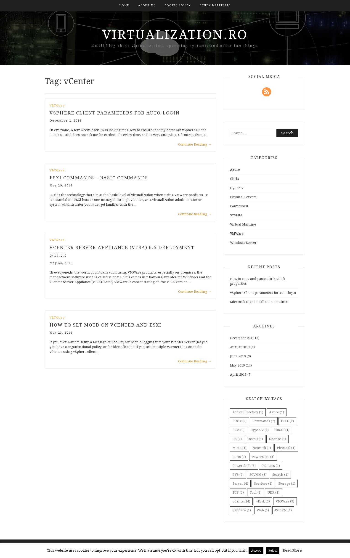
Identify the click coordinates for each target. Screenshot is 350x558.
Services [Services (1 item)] (263, 483)
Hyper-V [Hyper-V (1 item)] (259, 430)
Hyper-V (236, 188)
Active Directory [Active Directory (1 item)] (248, 412)
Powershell (239, 206)
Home (124, 5)
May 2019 (237, 365)
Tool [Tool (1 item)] (256, 492)
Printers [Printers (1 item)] (271, 466)
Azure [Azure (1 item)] (276, 412)
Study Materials (215, 5)
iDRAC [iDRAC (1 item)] (282, 430)
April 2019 (238, 374)
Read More (292, 550)
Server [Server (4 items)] (240, 483)
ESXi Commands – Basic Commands (99, 178)
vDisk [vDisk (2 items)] (263, 501)
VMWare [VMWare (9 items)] (285, 501)
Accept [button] (256, 550)
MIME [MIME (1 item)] (240, 448)
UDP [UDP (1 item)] (273, 492)
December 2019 (242, 338)
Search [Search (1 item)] (280, 474)
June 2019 (238, 356)
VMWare (57, 105)
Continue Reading (194, 144)
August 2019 (240, 347)
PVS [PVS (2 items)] (238, 474)
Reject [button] (272, 550)
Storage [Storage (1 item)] (286, 483)
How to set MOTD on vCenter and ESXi (106, 325)
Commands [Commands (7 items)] (263, 421)
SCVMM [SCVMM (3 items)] (257, 474)
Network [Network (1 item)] (261, 448)
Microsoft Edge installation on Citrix (259, 302)
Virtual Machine (243, 224)
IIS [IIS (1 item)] (237, 439)
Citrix (234, 179)
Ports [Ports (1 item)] (239, 457)
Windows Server (243, 242)
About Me (147, 5)
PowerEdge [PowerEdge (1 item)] (263, 457)
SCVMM (236, 215)
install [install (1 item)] (255, 439)
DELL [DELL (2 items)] (287, 421)
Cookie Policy (178, 5)
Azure (235, 169)
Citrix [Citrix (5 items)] (240, 421)
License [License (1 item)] (277, 439)
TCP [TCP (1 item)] (238, 492)
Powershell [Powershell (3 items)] (244, 466)
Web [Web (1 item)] (263, 510)
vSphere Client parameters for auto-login (115, 113)
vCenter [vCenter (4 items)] (241, 501)
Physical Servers (243, 197)
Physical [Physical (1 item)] (286, 448)
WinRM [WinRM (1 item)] (283, 510)
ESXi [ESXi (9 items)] (238, 430)
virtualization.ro (175, 34)
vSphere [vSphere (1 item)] (242, 510)
